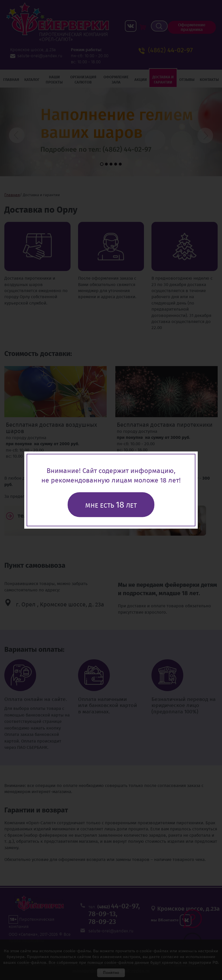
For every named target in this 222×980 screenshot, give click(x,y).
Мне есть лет (111, 504)
